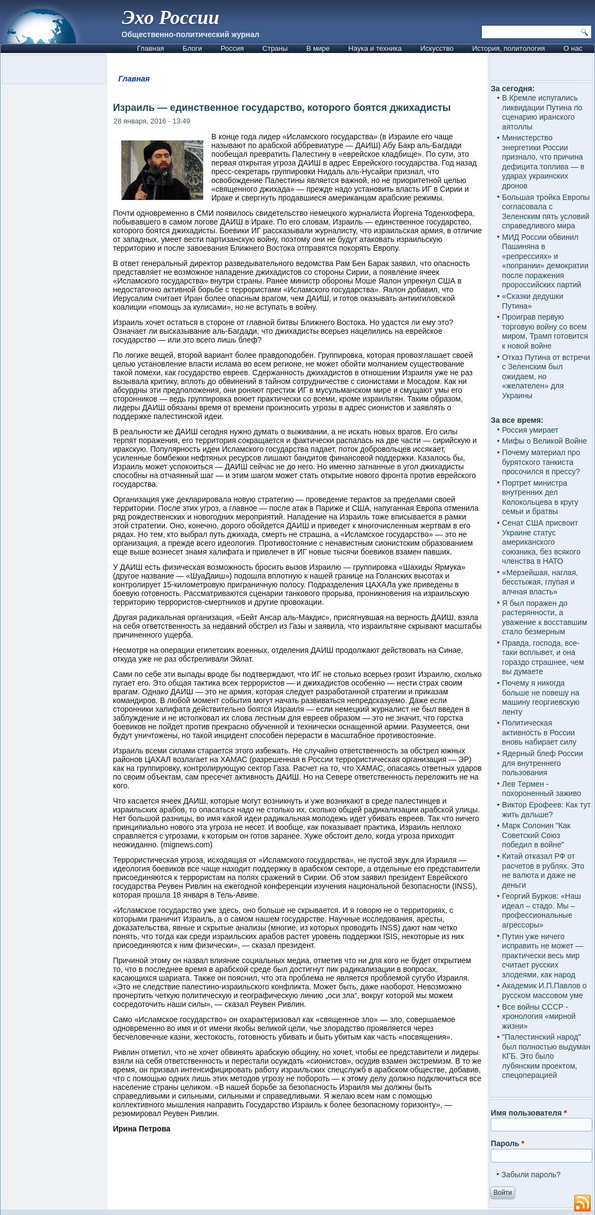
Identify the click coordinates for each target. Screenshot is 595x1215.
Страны (274, 48)
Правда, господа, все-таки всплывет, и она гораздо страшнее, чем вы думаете (543, 657)
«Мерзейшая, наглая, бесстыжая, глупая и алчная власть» (540, 582)
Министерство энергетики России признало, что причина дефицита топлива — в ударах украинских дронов (543, 161)
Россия (232, 48)
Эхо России (170, 17)
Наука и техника (375, 48)
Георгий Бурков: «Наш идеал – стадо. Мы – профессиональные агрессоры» (541, 910)
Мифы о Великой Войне (544, 441)
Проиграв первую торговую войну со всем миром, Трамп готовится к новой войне (545, 331)
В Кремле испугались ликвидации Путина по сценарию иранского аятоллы (542, 112)
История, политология (508, 48)
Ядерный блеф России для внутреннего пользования (542, 763)
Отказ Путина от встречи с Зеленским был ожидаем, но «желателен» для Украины (546, 376)
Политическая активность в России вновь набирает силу (539, 732)
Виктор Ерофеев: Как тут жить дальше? (546, 809)
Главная (150, 48)
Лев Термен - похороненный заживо (541, 789)
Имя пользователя (529, 1112)
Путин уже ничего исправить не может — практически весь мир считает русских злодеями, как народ (542, 955)
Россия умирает (530, 430)
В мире (318, 48)
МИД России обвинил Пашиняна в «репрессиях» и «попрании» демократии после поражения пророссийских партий (545, 261)
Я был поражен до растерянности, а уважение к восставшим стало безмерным (544, 617)
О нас (572, 48)
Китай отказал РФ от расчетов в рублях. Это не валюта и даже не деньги (543, 870)
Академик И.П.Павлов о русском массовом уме (544, 990)
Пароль (507, 1143)
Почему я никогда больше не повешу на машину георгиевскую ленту (541, 697)
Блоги (192, 48)
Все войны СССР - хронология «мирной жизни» (539, 1016)
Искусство (436, 48)
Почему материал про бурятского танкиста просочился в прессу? (541, 462)
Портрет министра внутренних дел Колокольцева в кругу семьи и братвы (540, 497)
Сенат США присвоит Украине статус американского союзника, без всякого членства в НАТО (541, 541)
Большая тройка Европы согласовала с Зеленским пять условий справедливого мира (546, 212)
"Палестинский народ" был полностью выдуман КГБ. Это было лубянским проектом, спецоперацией (546, 1056)
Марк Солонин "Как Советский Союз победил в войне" (536, 835)
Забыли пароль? (531, 1174)
